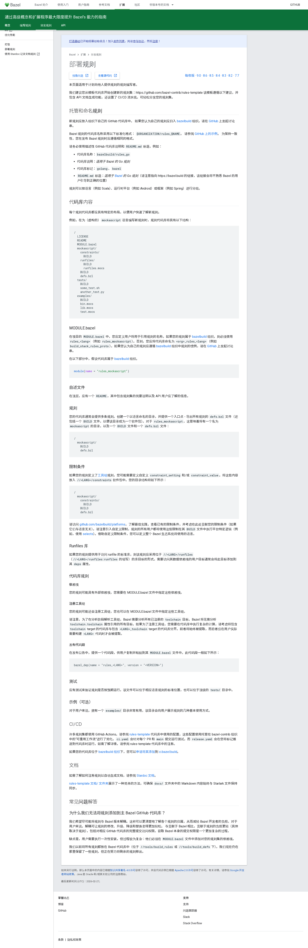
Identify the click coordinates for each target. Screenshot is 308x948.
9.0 (199, 75)
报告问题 (80, 75)
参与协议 (138, 41)
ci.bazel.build (168, 752)
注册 (155, 41)
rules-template (140, 734)
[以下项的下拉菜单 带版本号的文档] (174, 5)
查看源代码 (107, 75)
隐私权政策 (74, 939)
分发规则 (96, 54)
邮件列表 (119, 41)
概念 (7, 25)
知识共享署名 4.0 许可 (122, 870)
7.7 (237, 75)
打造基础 (74, 41)
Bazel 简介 (41, 4)
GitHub (295, 4)
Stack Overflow (192, 923)
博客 (61, 904)
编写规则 (25, 25)
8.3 (224, 75)
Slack (186, 916)
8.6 (205, 75)
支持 (186, 904)
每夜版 (189, 75)
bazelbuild (184, 121)
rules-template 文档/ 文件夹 (88, 783)
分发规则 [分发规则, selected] (46, 25)
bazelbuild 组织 (109, 752)
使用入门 (63, 4)
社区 (137, 4)
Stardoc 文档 (145, 775)
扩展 (83, 54)
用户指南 (83, 4)
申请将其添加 (145, 752)
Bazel (72, 54)
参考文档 (104, 4)
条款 (61, 939)
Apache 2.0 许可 (184, 870)
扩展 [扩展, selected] (122, 4)
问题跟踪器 (190, 910)
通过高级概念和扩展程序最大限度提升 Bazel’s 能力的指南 (56, 17)
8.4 (218, 75)
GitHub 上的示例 (206, 134)
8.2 (230, 75)
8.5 (211, 75)
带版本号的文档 (159, 4)
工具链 (102, 475)
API (63, 25)
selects (88, 534)
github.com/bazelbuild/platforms (102, 524)
